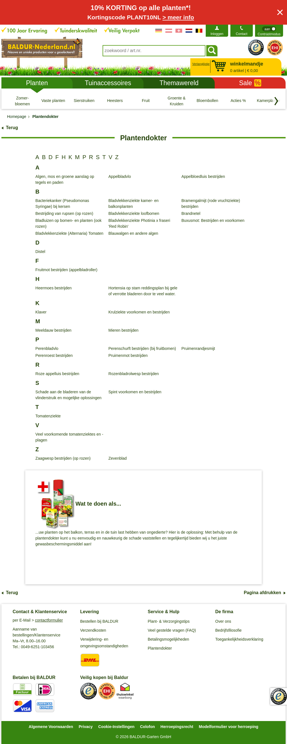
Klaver (41, 312)
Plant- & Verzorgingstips (168, 621)
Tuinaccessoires (108, 83)
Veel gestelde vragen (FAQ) (172, 630)
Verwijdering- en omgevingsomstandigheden (104, 642)
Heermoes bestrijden (53, 288)
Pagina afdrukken (262, 592)
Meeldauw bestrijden (53, 330)
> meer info (178, 17)
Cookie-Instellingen (116, 726)
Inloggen (216, 34)
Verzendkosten (93, 630)
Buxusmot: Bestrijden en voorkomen (212, 220)
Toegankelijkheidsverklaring (239, 639)
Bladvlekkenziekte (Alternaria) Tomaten (69, 233)
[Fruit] (145, 101)
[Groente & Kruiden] (176, 101)
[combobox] (154, 50)
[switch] (269, 30)
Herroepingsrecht (177, 726)
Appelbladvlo (119, 176)
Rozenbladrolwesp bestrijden (133, 373)
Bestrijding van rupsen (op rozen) (64, 213)
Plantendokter (160, 648)
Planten (37, 83)
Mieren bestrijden (123, 330)
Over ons (223, 621)
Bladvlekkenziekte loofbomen (133, 213)
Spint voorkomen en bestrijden (134, 392)
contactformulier (49, 620)
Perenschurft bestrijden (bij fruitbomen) (142, 348)
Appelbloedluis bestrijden (203, 176)
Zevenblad (117, 458)
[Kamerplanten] (269, 101)
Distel (40, 251)
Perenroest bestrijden (54, 355)
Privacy (86, 726)
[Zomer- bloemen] (22, 101)
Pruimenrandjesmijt (198, 348)
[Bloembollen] (207, 101)
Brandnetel (190, 213)
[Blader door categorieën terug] (276, 101)
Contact (241, 34)
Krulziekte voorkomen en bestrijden (139, 312)
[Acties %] (238, 101)
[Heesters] (114, 101)
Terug (12, 127)
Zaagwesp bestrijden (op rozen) (63, 458)
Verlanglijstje (200, 64)
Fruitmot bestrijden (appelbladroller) (66, 270)
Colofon (147, 726)
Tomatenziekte (48, 416)
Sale (250, 83)
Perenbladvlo (46, 348)
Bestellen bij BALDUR (99, 621)
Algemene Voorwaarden (51, 726)
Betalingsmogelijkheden (168, 639)
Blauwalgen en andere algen (133, 233)
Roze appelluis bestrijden (57, 373)
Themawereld (178, 83)
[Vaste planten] (53, 101)
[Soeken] (211, 50)
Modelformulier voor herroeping (228, 726)
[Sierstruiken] (84, 101)
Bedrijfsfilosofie (228, 630)
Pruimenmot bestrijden (128, 355)
